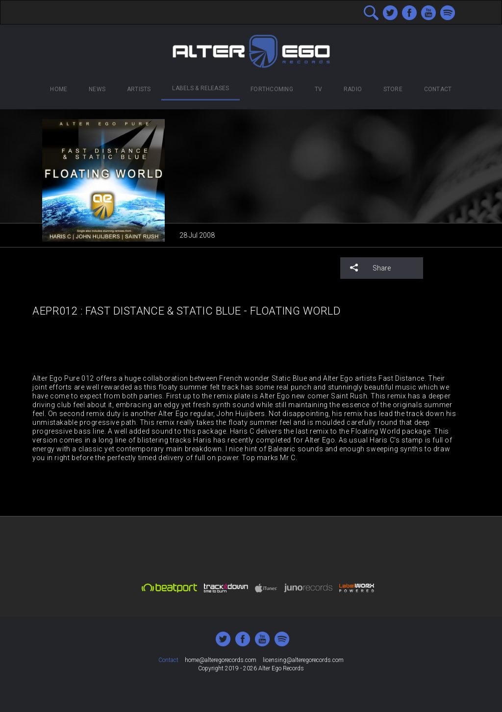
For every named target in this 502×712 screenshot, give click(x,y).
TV (318, 89)
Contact (438, 89)
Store (392, 89)
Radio (353, 89)
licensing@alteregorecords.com (303, 660)
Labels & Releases (200, 88)
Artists (139, 89)
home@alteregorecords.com (220, 660)
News (97, 89)
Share (370, 268)
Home (58, 89)
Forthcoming (272, 89)
